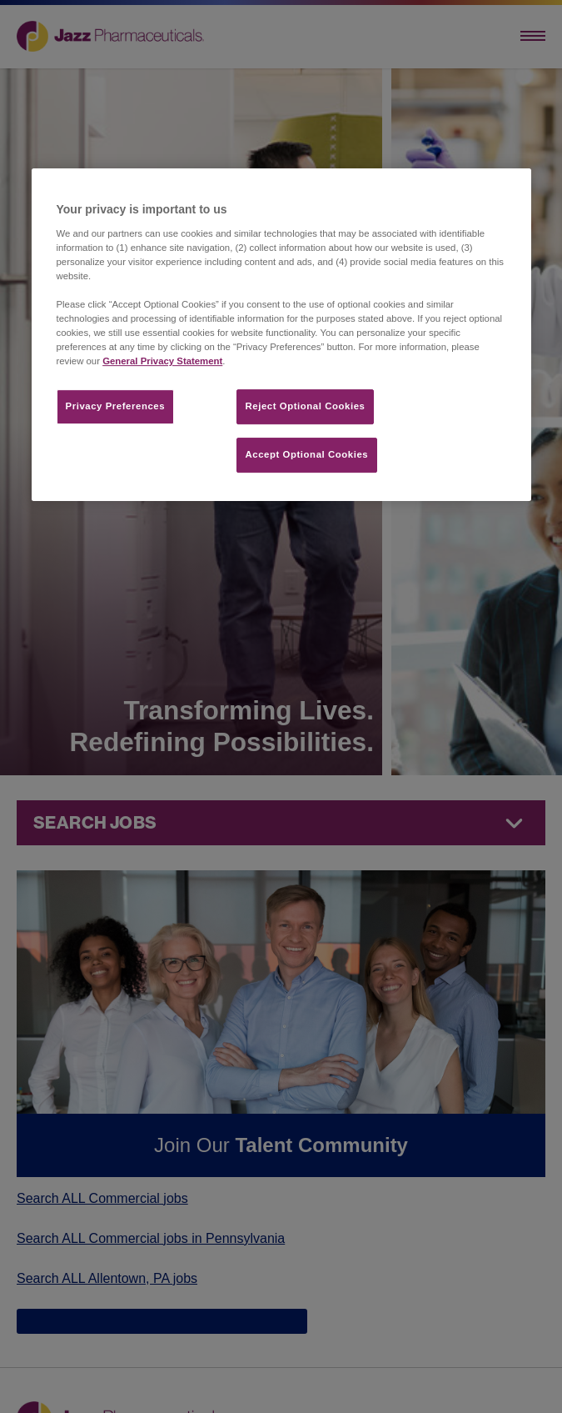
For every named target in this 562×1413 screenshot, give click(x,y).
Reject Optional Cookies (306, 407)
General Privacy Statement (162, 362)
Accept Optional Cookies (307, 455)
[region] (281, 334)
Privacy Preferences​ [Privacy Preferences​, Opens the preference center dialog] (116, 407)
